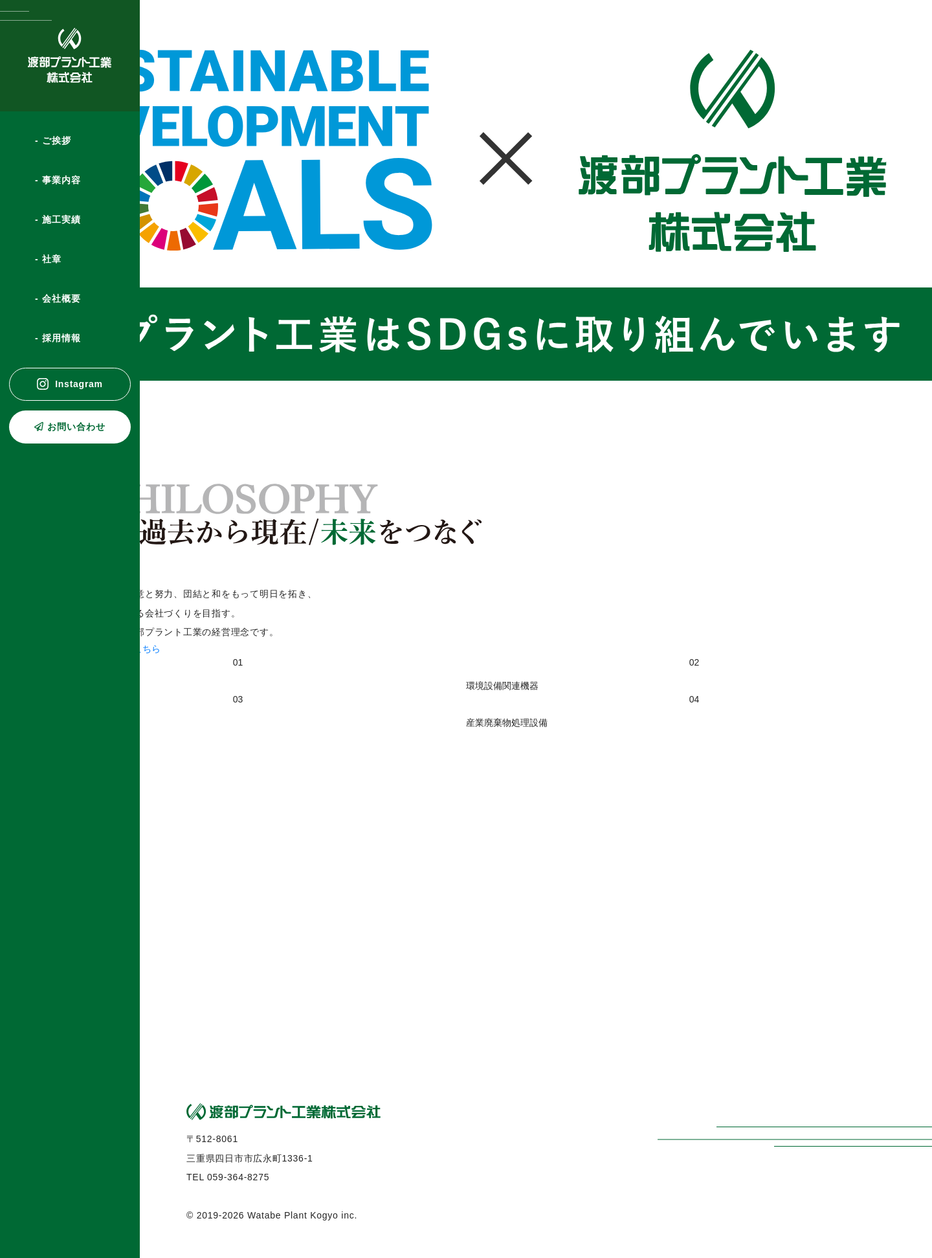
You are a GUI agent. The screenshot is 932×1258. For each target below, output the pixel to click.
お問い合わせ (76, 426)
